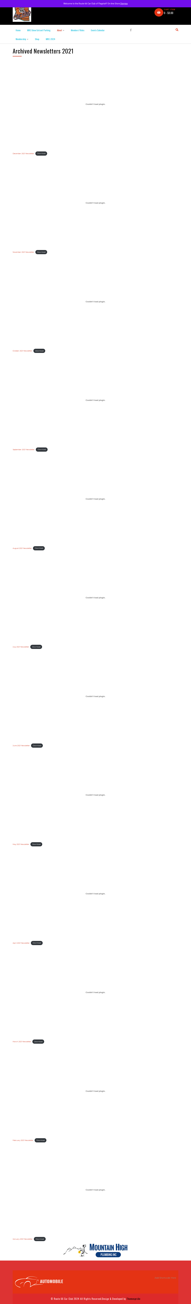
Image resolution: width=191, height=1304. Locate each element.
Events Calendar (98, 30)
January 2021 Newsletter (23, 1239)
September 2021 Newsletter (24, 449)
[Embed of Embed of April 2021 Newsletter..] (95, 894)
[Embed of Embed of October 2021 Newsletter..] (95, 301)
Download (41, 153)
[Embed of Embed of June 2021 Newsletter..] (95, 696)
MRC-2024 (50, 39)
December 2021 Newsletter (23, 153)
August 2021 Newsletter (22, 548)
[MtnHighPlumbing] (95, 1250)
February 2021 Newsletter (23, 1140)
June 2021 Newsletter (21, 746)
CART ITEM (169, 10)
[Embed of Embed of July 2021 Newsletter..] (95, 597)
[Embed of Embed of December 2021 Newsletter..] (95, 104)
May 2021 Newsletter (21, 844)
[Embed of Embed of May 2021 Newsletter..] (95, 795)
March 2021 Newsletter (22, 1042)
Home (18, 30)
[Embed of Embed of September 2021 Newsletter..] (95, 400)
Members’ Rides (77, 30)
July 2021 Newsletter (21, 647)
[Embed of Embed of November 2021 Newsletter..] (95, 203)
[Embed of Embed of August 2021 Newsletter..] (95, 499)
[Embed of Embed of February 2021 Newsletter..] (95, 1091)
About (59, 30)
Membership (21, 39)
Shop (37, 39)
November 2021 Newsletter (23, 252)
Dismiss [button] (124, 3)
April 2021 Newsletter (21, 943)
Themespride (133, 1299)
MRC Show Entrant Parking (38, 30)
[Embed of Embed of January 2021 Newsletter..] (95, 1190)
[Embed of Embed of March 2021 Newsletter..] (95, 992)
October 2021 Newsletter (22, 351)
